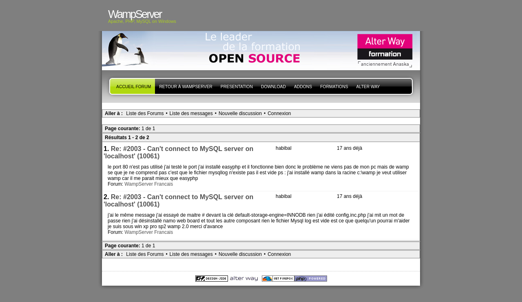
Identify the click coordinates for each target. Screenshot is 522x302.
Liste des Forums (145, 113)
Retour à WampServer (185, 86)
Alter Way (368, 86)
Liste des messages (191, 113)
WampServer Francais (148, 184)
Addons (303, 86)
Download (273, 86)
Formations (334, 86)
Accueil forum (133, 86)
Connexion (279, 113)
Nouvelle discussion (240, 113)
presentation (237, 86)
